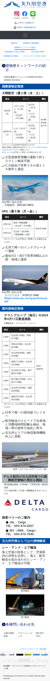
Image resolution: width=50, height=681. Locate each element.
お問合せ (27, 666)
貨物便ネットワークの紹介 (25, 47)
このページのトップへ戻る (31, 649)
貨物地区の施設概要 (31, 43)
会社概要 (6, 666)
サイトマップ (17, 666)
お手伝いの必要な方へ (27, 23)
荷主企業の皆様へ (38, 52)
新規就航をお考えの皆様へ (15, 52)
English (27, 27)
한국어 (33, 27)
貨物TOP (14, 43)
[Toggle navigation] (25, 35)
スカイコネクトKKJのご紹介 (34, 56)
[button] (3, 654)
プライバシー (37, 666)
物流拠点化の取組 (11, 56)
